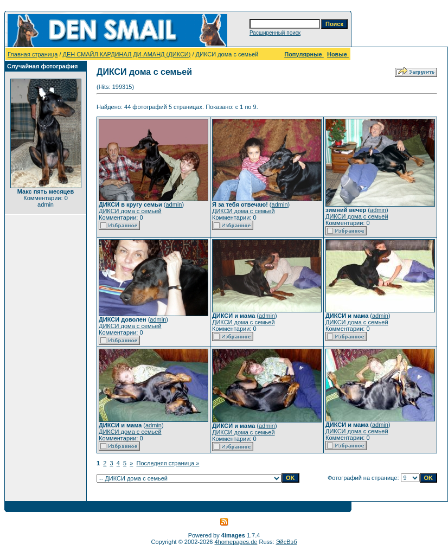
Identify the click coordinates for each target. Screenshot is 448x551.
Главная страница (32, 54)
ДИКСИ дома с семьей (130, 211)
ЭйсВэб (286, 542)
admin (173, 204)
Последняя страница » (168, 463)
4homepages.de (236, 542)
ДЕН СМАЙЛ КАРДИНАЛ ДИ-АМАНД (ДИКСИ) (127, 54)
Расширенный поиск (274, 33)
